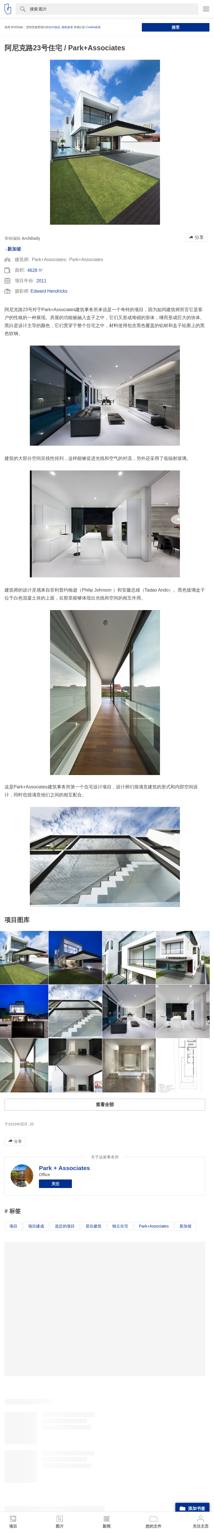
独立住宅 (120, 1226)
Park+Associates (154, 1226)
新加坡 (14, 249)
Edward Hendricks (48, 291)
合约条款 (54, 27)
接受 (176, 27)
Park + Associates (64, 1168)
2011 (41, 280)
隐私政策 (67, 27)
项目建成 (36, 1226)
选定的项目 (65, 1226)
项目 (13, 1226)
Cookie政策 (93, 27)
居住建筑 (93, 1226)
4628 (32, 270)
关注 (55, 1183)
